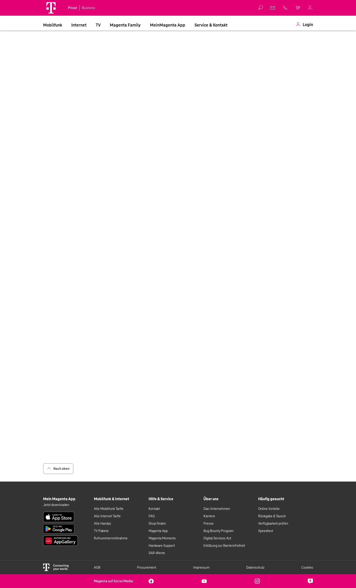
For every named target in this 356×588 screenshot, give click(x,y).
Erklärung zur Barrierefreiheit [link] (224, 546)
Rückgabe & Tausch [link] (272, 516)
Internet (79, 25)
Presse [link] (208, 523)
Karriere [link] (209, 516)
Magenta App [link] (158, 531)
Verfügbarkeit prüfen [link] (273, 523)
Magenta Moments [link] (162, 538)
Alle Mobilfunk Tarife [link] (108, 509)
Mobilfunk (52, 25)
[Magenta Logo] (51, 8)
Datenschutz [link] (255, 567)
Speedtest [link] (265, 531)
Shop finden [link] (157, 523)
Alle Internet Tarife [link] (107, 516)
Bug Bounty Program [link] (218, 531)
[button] (51, 8)
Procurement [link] (146, 567)
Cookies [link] (307, 567)
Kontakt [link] (154, 509)
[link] (273, 8)
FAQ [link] (152, 516)
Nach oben (58, 468)
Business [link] (88, 8)
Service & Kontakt (210, 25)
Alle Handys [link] (102, 523)
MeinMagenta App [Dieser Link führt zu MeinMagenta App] (167, 25)
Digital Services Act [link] (217, 538)
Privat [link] (72, 8)
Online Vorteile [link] (269, 509)
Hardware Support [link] (162, 546)
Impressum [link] (201, 567)
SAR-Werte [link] (157, 553)
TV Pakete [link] (101, 531)
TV (98, 25)
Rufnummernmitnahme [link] (111, 538)
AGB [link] (97, 567)
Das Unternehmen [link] (216, 509)
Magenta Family (125, 25)
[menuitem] (53, 25)
